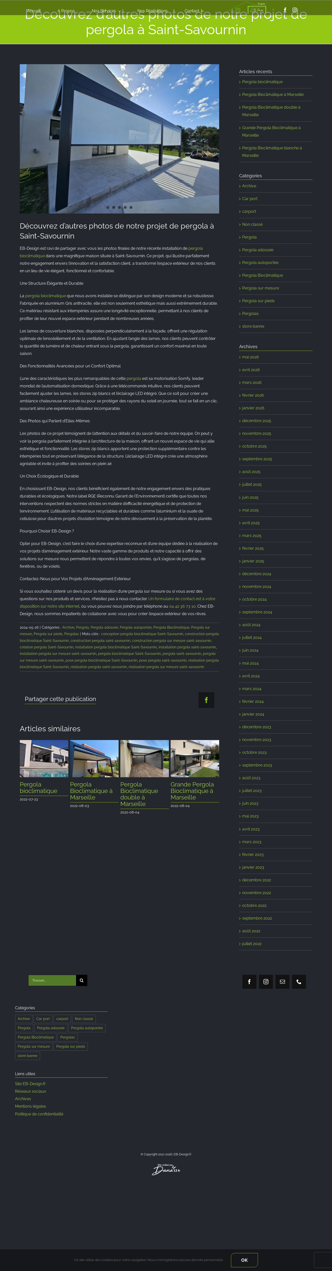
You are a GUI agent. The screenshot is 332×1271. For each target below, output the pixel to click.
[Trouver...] (52, 980)
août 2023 (251, 777)
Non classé (252, 224)
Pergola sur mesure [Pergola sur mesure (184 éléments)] (34, 1046)
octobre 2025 (254, 446)
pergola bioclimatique (45, 295)
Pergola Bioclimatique (171, 627)
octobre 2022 (254, 905)
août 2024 (251, 624)
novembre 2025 (256, 433)
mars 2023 (251, 841)
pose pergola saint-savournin (163, 660)
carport (249, 211)
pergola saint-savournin (182, 654)
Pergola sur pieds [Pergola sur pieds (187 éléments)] (70, 1046)
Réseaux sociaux (30, 1091)
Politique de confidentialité (39, 1114)
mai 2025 (250, 510)
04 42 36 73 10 (182, 606)
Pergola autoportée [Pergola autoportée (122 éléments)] (87, 1028)
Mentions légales (30, 1106)
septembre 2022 (257, 918)
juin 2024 (250, 650)
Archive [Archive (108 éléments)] (24, 1019)
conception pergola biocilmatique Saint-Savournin (142, 634)
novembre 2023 (256, 739)
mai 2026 (250, 357)
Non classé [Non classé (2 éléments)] (84, 1019)
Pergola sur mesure (260, 288)
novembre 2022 (256, 892)
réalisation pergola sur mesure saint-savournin (166, 667)
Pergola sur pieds (48, 634)
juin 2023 (250, 803)
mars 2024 (251, 688)
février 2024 (253, 701)
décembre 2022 (256, 880)
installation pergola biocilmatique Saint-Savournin (116, 647)
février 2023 (253, 854)
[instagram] (294, 9)
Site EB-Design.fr (30, 1083)
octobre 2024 (254, 599)
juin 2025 (250, 497)
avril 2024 (251, 676)
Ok (244, 1260)
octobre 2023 (254, 752)
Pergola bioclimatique (38, 787)
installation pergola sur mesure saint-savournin (58, 654)
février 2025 (253, 548)
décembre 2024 (256, 573)
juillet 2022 (251, 943)
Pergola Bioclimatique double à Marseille (139, 794)
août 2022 (251, 931)
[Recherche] (81, 980)
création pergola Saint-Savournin (47, 647)
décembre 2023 (256, 727)
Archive (68, 627)
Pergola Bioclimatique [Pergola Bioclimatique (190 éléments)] (36, 1037)
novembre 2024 (256, 586)
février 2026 (253, 395)
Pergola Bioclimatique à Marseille (91, 791)
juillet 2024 (252, 637)
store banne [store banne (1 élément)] (27, 1055)
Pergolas (71, 634)
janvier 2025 (253, 561)
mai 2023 (250, 816)
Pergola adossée (104, 627)
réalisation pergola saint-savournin (99, 667)
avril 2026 (251, 369)
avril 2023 (251, 829)
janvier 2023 (253, 867)
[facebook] (285, 9)
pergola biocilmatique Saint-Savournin (129, 654)
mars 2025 (251, 535)
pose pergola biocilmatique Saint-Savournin (101, 660)
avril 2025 (251, 522)
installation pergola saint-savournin (187, 647)
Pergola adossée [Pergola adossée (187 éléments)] (51, 1028)
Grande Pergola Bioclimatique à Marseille (192, 791)
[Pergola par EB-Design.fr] (119, 139)
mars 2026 (252, 382)
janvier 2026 (253, 408)
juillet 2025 (252, 484)
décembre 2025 (256, 420)
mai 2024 (250, 663)
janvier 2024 (253, 714)
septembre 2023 (257, 765)
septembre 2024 (257, 612)
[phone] (299, 982)
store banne (253, 326)
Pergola (82, 627)
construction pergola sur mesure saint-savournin (171, 641)
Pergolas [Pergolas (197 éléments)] (67, 1037)
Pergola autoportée (136, 627)
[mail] (282, 982)
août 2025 (251, 471)
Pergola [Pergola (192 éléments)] (24, 1028)
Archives (23, 1098)
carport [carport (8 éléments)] (62, 1019)
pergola (134, 378)
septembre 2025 (257, 459)
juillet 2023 (252, 790)
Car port (249, 198)
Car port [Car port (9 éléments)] (43, 1019)
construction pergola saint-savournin (100, 641)
